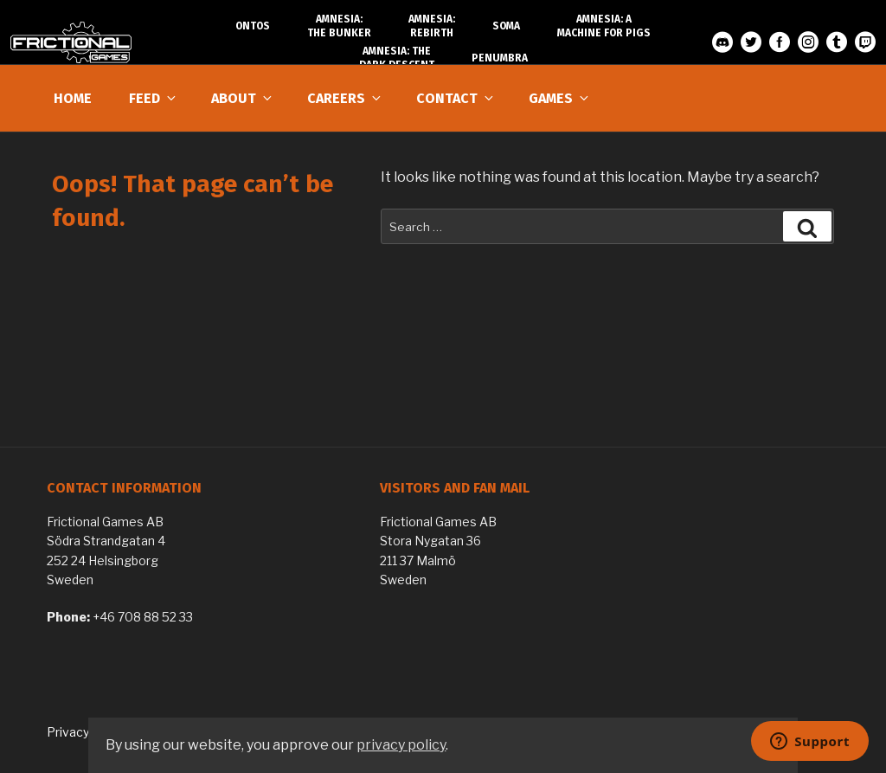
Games (560, 98)
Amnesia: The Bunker (339, 26)
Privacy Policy (86, 732)
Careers (345, 98)
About (242, 98)
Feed (153, 98)
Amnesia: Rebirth (431, 26)
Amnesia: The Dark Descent (396, 58)
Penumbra (500, 58)
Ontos (252, 26)
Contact (456, 98)
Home (73, 98)
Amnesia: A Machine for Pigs (604, 26)
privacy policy (401, 745)
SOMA (506, 26)
